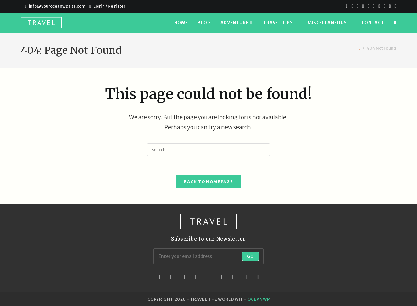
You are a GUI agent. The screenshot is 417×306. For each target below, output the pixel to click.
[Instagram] (373, 6)
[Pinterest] (357, 6)
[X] (346, 6)
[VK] (368, 6)
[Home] (359, 48)
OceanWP (258, 299)
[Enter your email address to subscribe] (208, 256)
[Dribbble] (363, 6)
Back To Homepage (208, 181)
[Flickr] (221, 276)
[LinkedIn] (196, 276)
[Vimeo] (384, 6)
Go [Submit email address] (250, 256)
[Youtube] (379, 6)
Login (99, 6)
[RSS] (394, 6)
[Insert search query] (208, 149)
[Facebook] (352, 6)
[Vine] (389, 6)
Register (116, 6)
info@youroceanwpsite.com (57, 6)
